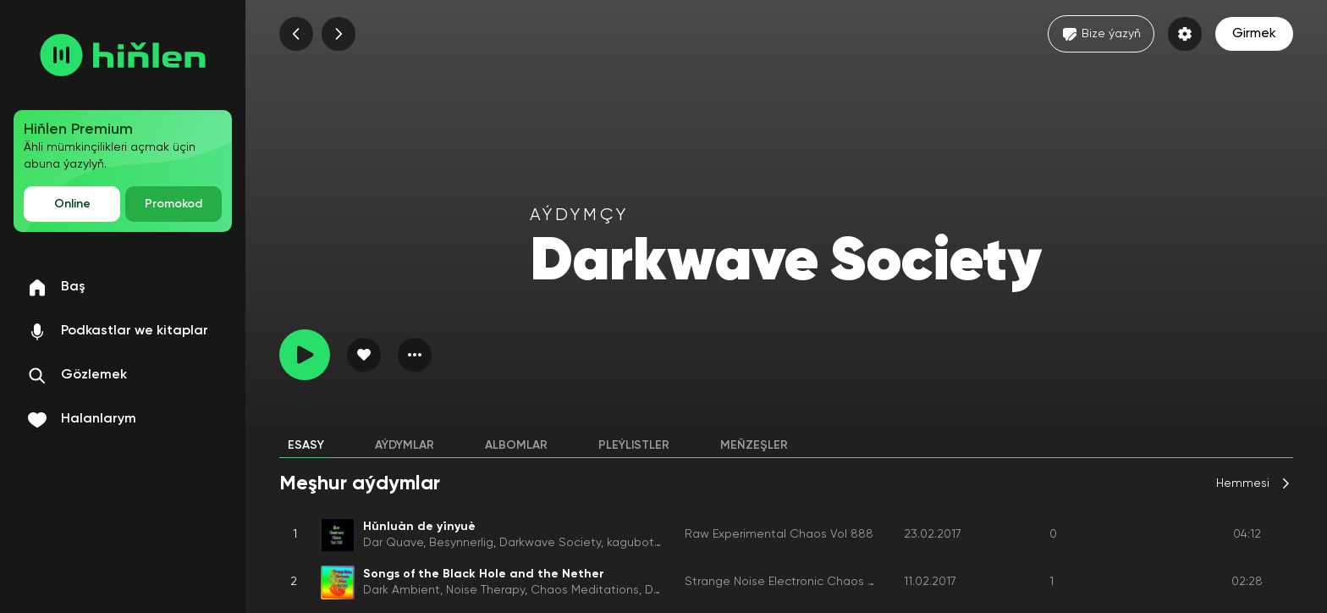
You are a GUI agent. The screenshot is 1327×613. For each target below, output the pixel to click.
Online (72, 204)
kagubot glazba (652, 543)
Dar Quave (393, 543)
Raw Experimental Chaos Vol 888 (779, 534)
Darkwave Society (550, 543)
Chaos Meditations (585, 590)
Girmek (1254, 34)
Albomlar (516, 445)
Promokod (173, 204)
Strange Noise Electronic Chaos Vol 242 (796, 582)
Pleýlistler (633, 445)
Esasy (306, 445)
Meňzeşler (754, 445)
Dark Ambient (401, 590)
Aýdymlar (404, 445)
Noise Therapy (485, 590)
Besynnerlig (461, 543)
